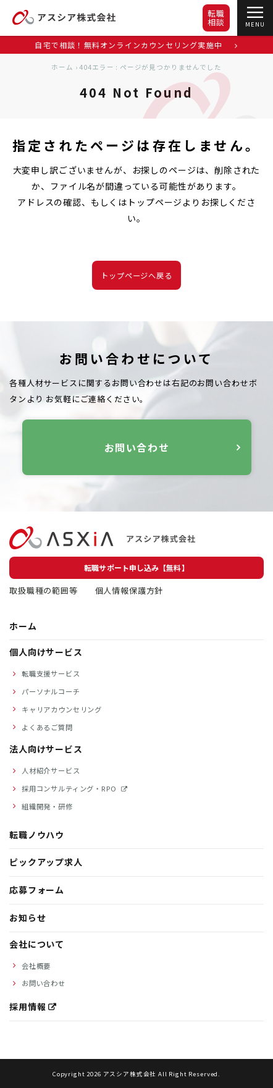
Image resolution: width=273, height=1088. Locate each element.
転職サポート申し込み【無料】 (136, 567)
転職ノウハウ (36, 835)
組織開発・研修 (47, 806)
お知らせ (27, 917)
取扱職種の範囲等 (43, 590)
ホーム (62, 67)
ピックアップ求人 (46, 862)
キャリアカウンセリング (62, 709)
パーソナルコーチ (51, 691)
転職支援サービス (51, 673)
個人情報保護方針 (129, 590)
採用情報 (27, 1006)
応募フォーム (36, 889)
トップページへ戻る (136, 275)
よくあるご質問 (47, 727)
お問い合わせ (136, 447)
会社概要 (36, 966)
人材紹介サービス (51, 770)
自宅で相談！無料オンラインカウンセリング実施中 (136, 45)
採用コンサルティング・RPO (70, 788)
